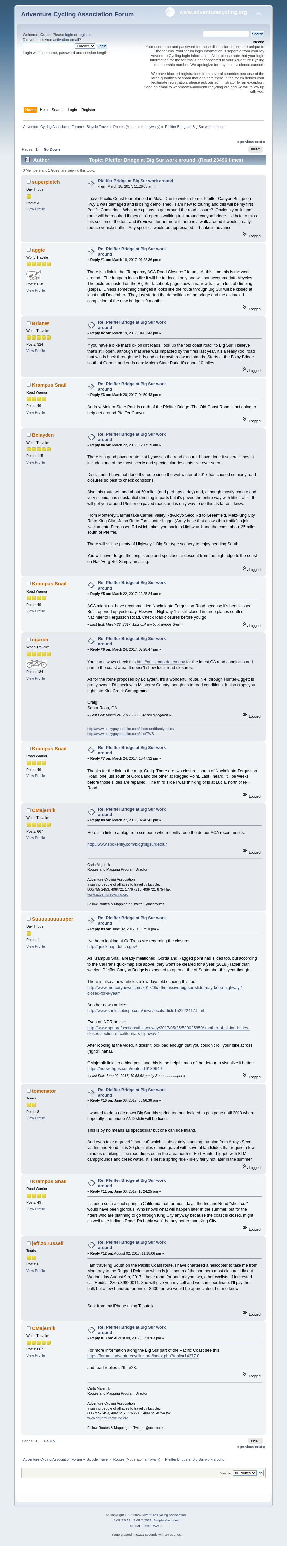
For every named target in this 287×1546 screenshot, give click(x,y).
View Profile (35, 209)
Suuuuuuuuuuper (52, 919)
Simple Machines (166, 1520)
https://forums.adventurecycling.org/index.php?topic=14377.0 (143, 1356)
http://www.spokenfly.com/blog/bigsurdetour (127, 844)
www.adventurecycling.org (107, 894)
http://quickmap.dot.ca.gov (161, 662)
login (69, 35)
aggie (38, 250)
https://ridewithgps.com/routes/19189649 (124, 1068)
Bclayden (43, 435)
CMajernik (44, 810)
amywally (151, 127)
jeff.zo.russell (48, 1243)
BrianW (40, 323)
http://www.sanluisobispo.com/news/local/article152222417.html (145, 1010)
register (84, 35)
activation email (66, 39)
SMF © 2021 (142, 1520)
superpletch (46, 182)
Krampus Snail (49, 385)
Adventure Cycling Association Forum (77, 14)
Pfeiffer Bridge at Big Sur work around (135, 181)
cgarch (40, 639)
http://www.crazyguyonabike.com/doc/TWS (120, 734)
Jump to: (226, 1473)
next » (260, 142)
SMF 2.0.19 (122, 1520)
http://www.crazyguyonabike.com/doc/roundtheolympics (130, 729)
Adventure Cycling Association (163, 1515)
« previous (245, 142)
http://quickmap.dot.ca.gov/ (112, 946)
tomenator (44, 1091)
